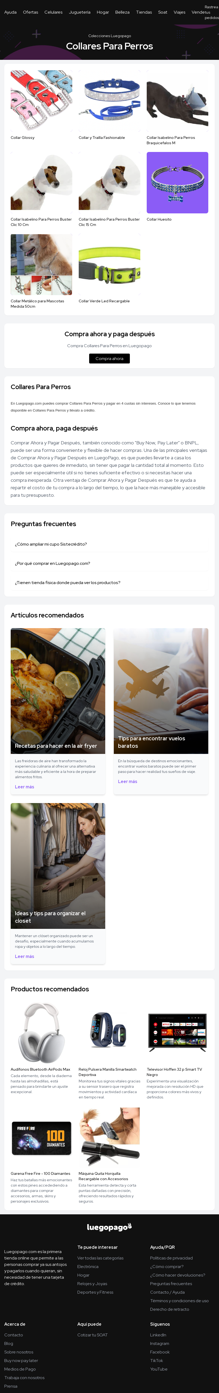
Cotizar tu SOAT (92, 1335)
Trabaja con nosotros (24, 1377)
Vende (198, 12)
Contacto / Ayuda (167, 1292)
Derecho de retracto (169, 1309)
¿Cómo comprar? (167, 1266)
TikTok (156, 1360)
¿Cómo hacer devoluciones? (177, 1275)
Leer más (24, 787)
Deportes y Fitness (95, 1292)
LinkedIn (158, 1335)
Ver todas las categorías (100, 1258)
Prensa (10, 1386)
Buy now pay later (21, 1360)
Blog (8, 1343)
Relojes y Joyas (92, 1283)
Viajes (179, 12)
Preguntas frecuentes (171, 1283)
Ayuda (10, 12)
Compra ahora (109, 358)
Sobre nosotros (18, 1352)
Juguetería (79, 12)
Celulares (53, 12)
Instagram (159, 1343)
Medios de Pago (20, 1369)
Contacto (13, 1335)
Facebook (160, 1352)
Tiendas (144, 12)
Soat (162, 12)
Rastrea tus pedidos (212, 12)
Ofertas (30, 12)
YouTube (159, 1369)
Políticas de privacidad (171, 1258)
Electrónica (88, 1266)
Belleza (122, 12)
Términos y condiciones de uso (179, 1301)
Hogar (103, 12)
